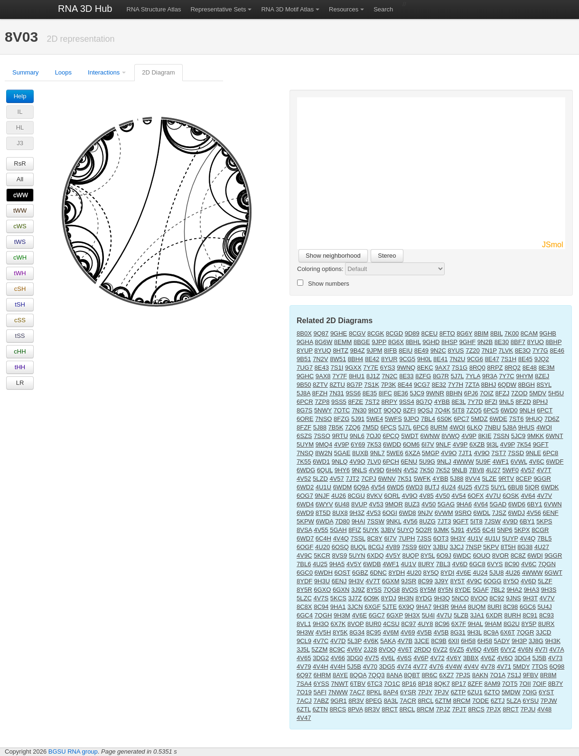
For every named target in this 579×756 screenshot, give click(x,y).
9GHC (305, 376)
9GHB (548, 333)
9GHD (430, 341)
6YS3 (387, 367)
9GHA (305, 341)
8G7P (355, 384)
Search (383, 9)
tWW (20, 210)
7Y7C (506, 376)
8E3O (523, 350)
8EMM (343, 341)
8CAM (529, 333)
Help (20, 96)
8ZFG (423, 376)
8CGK (375, 333)
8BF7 (518, 341)
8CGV (357, 333)
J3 (20, 143)
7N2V (320, 359)
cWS (19, 226)
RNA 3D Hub (85, 8)
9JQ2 (541, 359)
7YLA (473, 376)
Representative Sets (218, 9)
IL (20, 111)
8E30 (502, 341)
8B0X (304, 333)
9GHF (467, 341)
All (20, 179)
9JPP (379, 341)
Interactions (104, 72)
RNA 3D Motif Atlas (287, 9)
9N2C (438, 350)
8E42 (372, 359)
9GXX (353, 367)
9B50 (304, 384)
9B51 (304, 359)
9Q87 (320, 333)
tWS (20, 241)
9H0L (424, 359)
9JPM (374, 350)
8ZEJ (542, 376)
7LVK (505, 350)
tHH (20, 367)
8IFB (390, 350)
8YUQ (322, 350)
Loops (63, 72)
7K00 (511, 333)
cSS (20, 320)
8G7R (441, 376)
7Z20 (473, 350)
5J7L (457, 376)
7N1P (488, 350)
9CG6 (475, 359)
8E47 (492, 359)
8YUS (456, 350)
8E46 (557, 350)
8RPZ (495, 367)
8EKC (425, 367)
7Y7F (339, 376)
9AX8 (323, 376)
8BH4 (356, 359)
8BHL (413, 341)
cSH (20, 288)
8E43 (322, 367)
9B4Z (357, 350)
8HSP (449, 341)
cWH (20, 257)
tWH (20, 273)
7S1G (459, 367)
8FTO (447, 333)
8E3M (547, 367)
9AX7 (442, 367)
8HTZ (340, 350)
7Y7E (370, 367)
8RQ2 (512, 367)
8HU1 (356, 376)
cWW (20, 194)
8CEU (429, 333)
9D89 (412, 333)
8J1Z (373, 376)
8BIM (481, 333)
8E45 (525, 359)
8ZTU (337, 384)
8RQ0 (477, 367)
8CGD (394, 333)
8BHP (554, 341)
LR (20, 382)
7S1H (509, 359)
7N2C (389, 376)
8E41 (440, 359)
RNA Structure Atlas (154, 9)
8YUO (535, 341)
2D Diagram (158, 72)
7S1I (337, 367)
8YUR (389, 359)
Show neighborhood (333, 255)
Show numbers (323, 283)
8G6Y (464, 333)
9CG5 (407, 359)
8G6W (323, 341)
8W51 (338, 359)
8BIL (496, 333)
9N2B (485, 341)
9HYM (524, 376)
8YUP (305, 350)
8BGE (362, 341)
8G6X (396, 341)
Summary (25, 72)
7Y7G (540, 350)
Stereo (387, 255)
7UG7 (305, 367)
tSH (20, 304)
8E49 (421, 350)
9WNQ (406, 367)
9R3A (489, 376)
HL (20, 127)
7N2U (457, 359)
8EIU (405, 350)
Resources (343, 9)
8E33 (406, 376)
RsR (20, 163)
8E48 (530, 367)
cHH (20, 351)
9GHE (338, 333)
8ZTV (320, 384)
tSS (20, 335)
